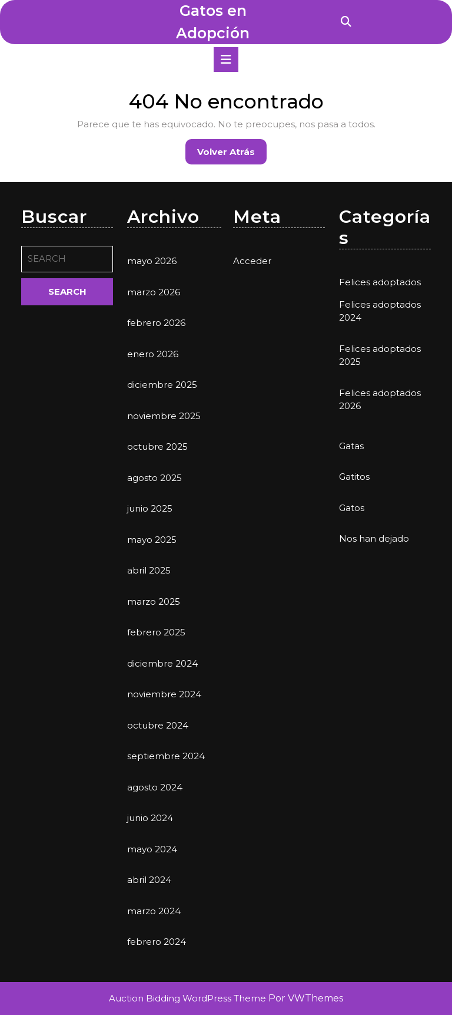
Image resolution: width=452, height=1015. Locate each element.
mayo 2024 (152, 849)
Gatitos (354, 476)
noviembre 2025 (164, 415)
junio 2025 (149, 508)
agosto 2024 (154, 787)
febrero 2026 (156, 322)
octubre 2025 (157, 446)
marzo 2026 (153, 292)
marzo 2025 (153, 601)
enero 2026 (152, 354)
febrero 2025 (156, 632)
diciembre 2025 (162, 384)
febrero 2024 (156, 941)
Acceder (252, 260)
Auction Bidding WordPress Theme (188, 998)
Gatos (351, 507)
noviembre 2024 (164, 694)
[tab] (226, 59)
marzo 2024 (154, 911)
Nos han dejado (374, 538)
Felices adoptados (380, 282)
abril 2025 (149, 570)
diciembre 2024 (162, 663)
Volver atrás (232, 154)
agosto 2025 (154, 477)
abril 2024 (149, 879)
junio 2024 (150, 817)
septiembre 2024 (166, 756)
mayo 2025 (152, 539)
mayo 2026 (152, 260)
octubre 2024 (157, 725)
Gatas (351, 446)
